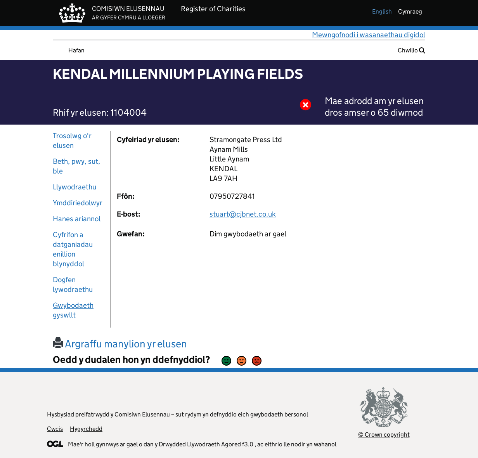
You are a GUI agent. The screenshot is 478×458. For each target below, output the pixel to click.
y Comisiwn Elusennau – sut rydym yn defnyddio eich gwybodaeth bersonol (209, 414)
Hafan (76, 50)
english (382, 11)
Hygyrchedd (86, 428)
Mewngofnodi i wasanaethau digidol (368, 34)
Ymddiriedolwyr (77, 202)
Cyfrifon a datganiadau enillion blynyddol (73, 249)
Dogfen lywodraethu (73, 284)
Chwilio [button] (411, 50)
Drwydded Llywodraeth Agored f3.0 (206, 444)
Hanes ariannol (76, 218)
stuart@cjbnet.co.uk (243, 214)
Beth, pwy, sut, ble (76, 166)
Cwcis (55, 428)
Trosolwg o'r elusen (72, 140)
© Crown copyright (384, 434)
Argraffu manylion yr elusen (120, 343)
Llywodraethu (74, 186)
